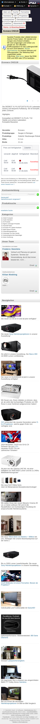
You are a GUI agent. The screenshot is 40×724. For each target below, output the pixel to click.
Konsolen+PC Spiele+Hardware (12, 227)
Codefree (7, 23)
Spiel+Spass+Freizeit (9, 229)
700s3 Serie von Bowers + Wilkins (21, 537)
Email (32, 265)
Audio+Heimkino (7, 220)
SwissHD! (31, 608)
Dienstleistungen (24, 20)
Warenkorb (19, 23)
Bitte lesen (20, 56)
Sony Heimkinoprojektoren (19, 334)
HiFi (15, 16)
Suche (15, 12)
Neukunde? (5, 197)
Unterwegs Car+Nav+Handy (11, 233)
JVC (2, 422)
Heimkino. (23, 682)
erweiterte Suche (7, 210)
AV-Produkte (6, 222)
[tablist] (20, 160)
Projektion (23, 16)
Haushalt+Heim (7, 225)
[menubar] (20, 4)
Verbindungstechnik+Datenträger (12, 235)
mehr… (23, 260)
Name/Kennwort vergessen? (10, 199)
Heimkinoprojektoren (9, 703)
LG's (16, 446)
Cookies (31, 717)
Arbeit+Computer (8, 218)
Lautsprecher (8, 20)
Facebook (6, 717)
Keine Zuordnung (8, 237)
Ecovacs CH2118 (10, 31)
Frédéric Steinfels (11, 249)
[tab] (12, 148)
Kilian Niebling (9, 275)
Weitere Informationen (20, 722)
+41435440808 (31, 712)
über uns (7, 12)
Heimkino (7, 16)
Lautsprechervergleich (16, 661)
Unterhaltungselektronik (10, 231)
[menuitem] (8, 2)
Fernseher (25, 12)
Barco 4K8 (33, 354)
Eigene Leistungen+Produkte (11, 224)
